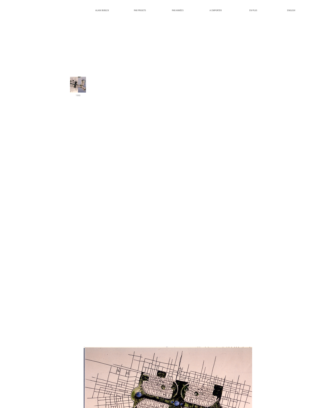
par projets (140, 11)
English (291, 11)
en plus (253, 11)
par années (178, 11)
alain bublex (102, 11)
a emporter (216, 11)
